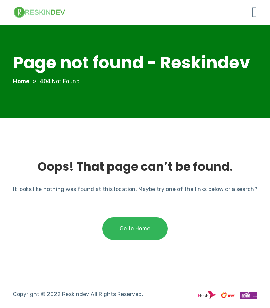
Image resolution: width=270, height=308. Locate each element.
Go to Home (135, 228)
